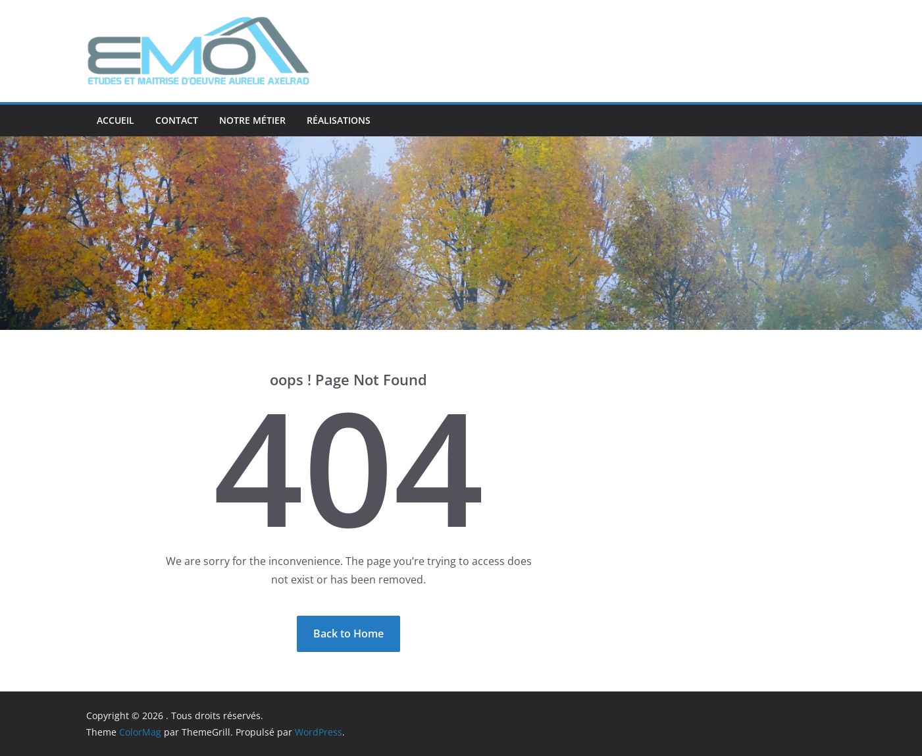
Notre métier (252, 120)
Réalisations (339, 120)
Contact (176, 120)
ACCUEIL (115, 120)
